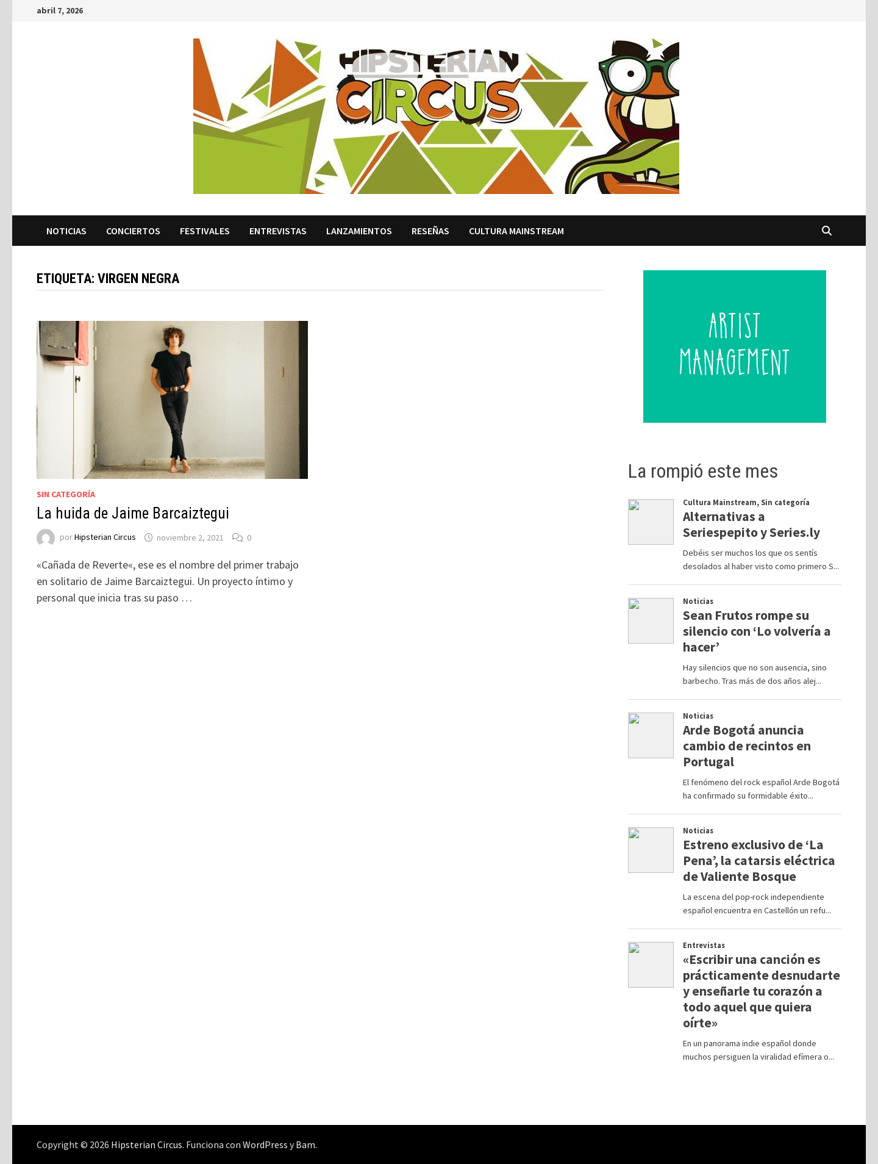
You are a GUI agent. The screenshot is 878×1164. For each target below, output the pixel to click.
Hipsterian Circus (105, 537)
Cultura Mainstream (516, 231)
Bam (305, 1144)
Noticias (66, 231)
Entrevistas (278, 231)
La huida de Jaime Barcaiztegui (133, 513)
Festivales (205, 231)
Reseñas (430, 231)
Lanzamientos (359, 231)
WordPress (265, 1144)
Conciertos (133, 231)
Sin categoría (66, 494)
